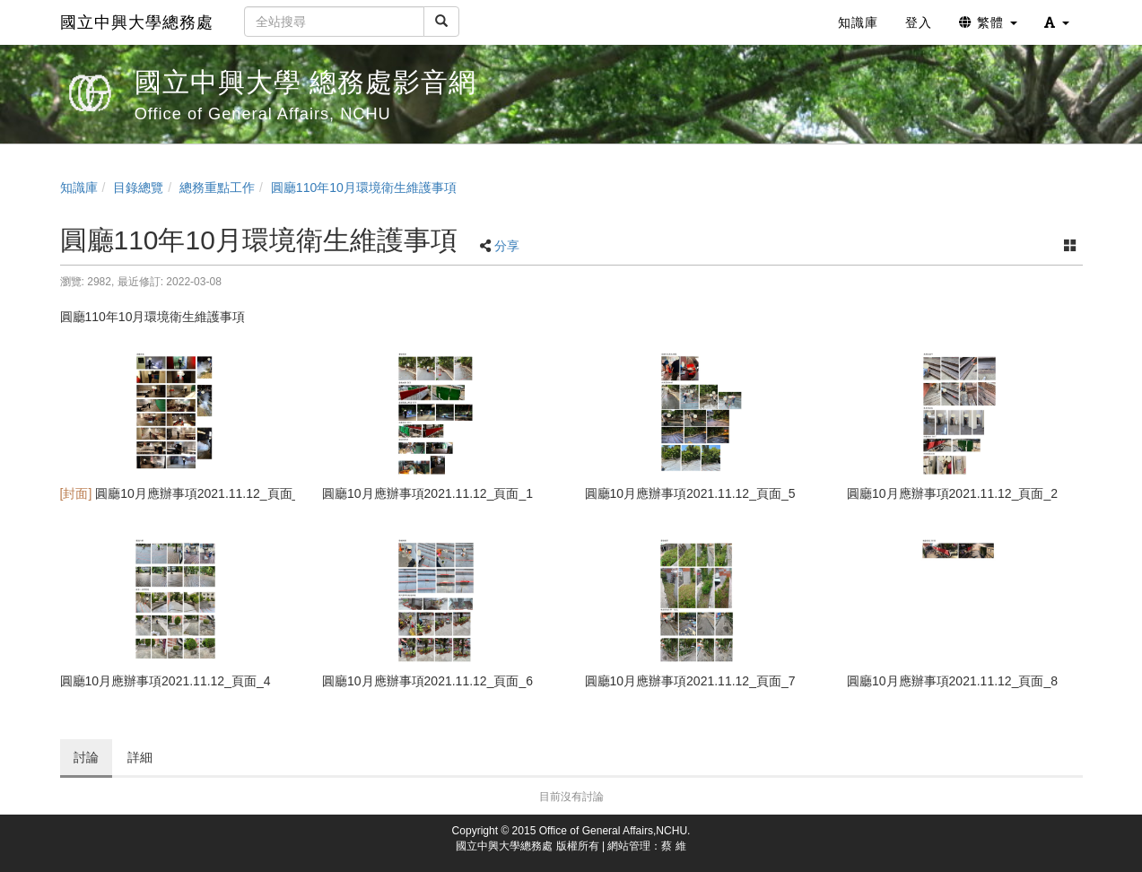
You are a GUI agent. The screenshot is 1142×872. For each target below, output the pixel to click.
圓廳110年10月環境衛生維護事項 (364, 187)
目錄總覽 (138, 187)
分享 (506, 246)
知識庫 (79, 187)
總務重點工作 (217, 187)
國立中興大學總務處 (137, 22)
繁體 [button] (988, 22)
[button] (1057, 22)
